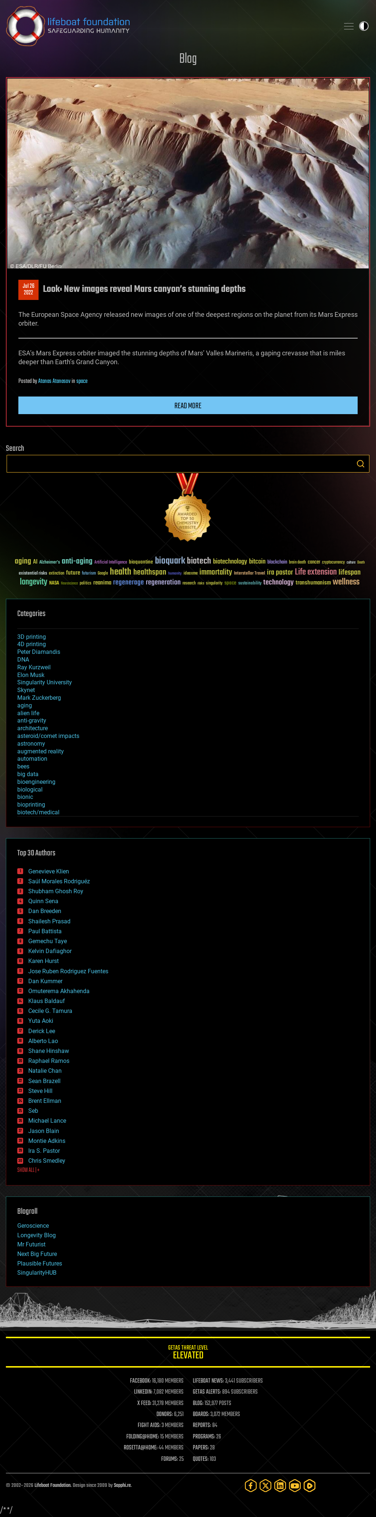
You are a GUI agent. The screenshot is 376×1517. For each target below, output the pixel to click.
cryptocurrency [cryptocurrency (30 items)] (333, 562)
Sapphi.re (122, 1485)
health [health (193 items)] (120, 572)
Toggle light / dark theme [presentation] (364, 26)
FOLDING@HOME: (142, 1437)
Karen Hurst (43, 960)
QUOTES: (201, 1459)
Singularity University (44, 682)
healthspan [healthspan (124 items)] (149, 572)
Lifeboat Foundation (52, 1485)
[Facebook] (251, 1485)
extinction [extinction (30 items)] (56, 573)
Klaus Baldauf (46, 1001)
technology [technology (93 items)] (278, 583)
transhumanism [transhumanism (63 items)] (313, 582)
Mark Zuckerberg (39, 697)
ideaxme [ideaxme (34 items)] (191, 573)
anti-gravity (31, 720)
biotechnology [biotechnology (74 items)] (230, 562)
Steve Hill (40, 1090)
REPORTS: (202, 1425)
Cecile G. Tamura (50, 1010)
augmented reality (40, 751)
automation (32, 758)
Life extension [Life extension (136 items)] (316, 572)
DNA (23, 659)
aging (24, 705)
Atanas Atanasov (54, 381)
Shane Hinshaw (48, 1050)
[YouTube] (295, 1485)
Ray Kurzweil (34, 667)
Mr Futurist (31, 1244)
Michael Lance (47, 1120)
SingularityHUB (37, 1272)
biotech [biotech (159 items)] (199, 561)
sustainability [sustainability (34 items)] (249, 583)
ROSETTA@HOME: (141, 1448)
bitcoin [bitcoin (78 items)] (257, 562)
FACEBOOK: (140, 1381)
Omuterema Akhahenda (59, 991)
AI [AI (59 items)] (35, 562)
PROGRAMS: (204, 1437)
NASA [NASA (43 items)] (54, 583)
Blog (188, 59)
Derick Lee (41, 1031)
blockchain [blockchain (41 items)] (277, 562)
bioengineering (36, 781)
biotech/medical (38, 812)
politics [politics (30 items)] (85, 583)
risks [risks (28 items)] (201, 583)
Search (360, 464)
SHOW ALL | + (28, 1170)
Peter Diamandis (38, 651)
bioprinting (31, 804)
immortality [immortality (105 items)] (215, 572)
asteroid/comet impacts (48, 735)
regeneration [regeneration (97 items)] (163, 582)
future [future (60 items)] (73, 572)
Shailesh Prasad (49, 921)
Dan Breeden (44, 911)
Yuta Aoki (40, 1020)
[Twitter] (265, 1485)
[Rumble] (309, 1485)
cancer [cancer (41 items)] (314, 562)
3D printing (31, 636)
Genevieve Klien (48, 871)
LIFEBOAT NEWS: (208, 1381)
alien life (28, 713)
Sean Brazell (44, 1081)
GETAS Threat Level (188, 1353)
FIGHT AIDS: (149, 1425)
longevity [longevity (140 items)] (33, 582)
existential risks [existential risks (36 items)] (33, 573)
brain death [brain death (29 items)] (297, 562)
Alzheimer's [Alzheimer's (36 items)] (49, 562)
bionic (25, 796)
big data (28, 774)
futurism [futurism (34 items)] (89, 573)
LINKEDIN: (143, 1392)
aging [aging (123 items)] (23, 561)
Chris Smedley (46, 1160)
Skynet (26, 690)
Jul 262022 (29, 289)
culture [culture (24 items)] (351, 563)
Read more (188, 406)
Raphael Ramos (48, 1060)
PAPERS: (201, 1448)
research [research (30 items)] (189, 583)
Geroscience (33, 1225)
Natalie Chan (45, 1070)
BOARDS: (201, 1414)
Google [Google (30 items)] (103, 573)
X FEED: (144, 1403)
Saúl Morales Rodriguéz (59, 881)
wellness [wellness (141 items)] (346, 582)
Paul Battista (45, 931)
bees (23, 766)
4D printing (31, 644)
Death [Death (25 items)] (361, 563)
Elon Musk (30, 674)
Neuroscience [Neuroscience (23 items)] (69, 584)
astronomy (31, 743)
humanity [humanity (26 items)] (175, 574)
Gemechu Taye (47, 941)
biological (30, 789)
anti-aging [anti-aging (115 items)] (77, 561)
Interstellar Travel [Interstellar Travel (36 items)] (249, 573)
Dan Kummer (45, 981)
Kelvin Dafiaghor (50, 951)
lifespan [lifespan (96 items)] (350, 572)
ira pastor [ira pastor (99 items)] (280, 572)
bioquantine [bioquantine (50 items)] (141, 562)
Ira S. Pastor (44, 1150)
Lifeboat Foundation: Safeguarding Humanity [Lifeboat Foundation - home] (169, 26)
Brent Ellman (44, 1100)
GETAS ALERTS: (207, 1392)
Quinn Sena (43, 901)
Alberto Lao (43, 1041)
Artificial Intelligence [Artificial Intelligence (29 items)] (110, 562)
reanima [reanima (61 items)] (102, 582)
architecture (32, 728)
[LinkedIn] (280, 1485)
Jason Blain (43, 1130)
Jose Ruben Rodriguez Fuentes (68, 971)
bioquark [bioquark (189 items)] (170, 561)
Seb (33, 1110)
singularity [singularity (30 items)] (214, 583)
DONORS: (164, 1414)
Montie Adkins (46, 1140)
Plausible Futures (39, 1263)
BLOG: (198, 1403)
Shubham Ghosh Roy (55, 891)
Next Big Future (37, 1253)
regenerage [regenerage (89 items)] (128, 583)
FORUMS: (169, 1459)
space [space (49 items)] (230, 583)
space (81, 381)
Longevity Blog (36, 1235)
